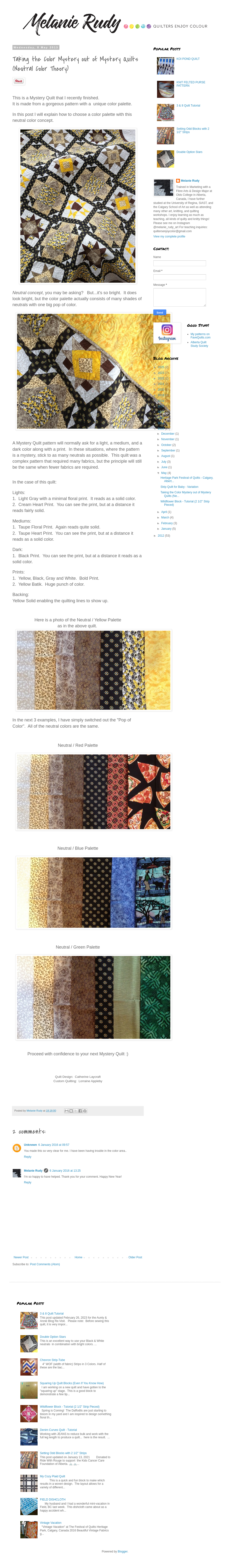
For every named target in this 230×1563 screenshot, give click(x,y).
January (166, 528)
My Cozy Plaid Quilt (52, 1476)
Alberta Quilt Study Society (199, 344)
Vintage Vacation (51, 1522)
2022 (161, 378)
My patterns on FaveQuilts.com (201, 335)
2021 (161, 384)
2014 (161, 423)
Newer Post (21, 1257)
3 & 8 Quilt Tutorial (188, 105)
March (165, 517)
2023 (161, 373)
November (168, 439)
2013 (161, 428)
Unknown (30, 1145)
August (166, 456)
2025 (161, 367)
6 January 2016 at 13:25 (65, 1170)
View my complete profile (169, 236)
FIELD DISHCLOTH (53, 1499)
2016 (161, 412)
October (166, 445)
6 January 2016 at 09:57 (53, 1145)
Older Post (135, 1257)
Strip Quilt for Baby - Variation (179, 487)
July (164, 461)
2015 (161, 417)
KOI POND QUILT (188, 59)
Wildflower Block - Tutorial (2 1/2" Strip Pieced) (69, 1406)
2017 (161, 406)
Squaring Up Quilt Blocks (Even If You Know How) (72, 1383)
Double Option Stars (189, 152)
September (168, 450)
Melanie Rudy (33, 1170)
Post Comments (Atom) (45, 1264)
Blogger (122, 1551)
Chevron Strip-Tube (52, 1360)
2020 (161, 389)
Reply (27, 1156)
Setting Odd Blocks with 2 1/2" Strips (63, 1453)
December (168, 433)
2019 (161, 395)
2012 (161, 535)
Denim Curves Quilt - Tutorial (58, 1430)
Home (78, 1257)
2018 (161, 401)
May (164, 473)
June (164, 467)
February (167, 523)
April (164, 512)
